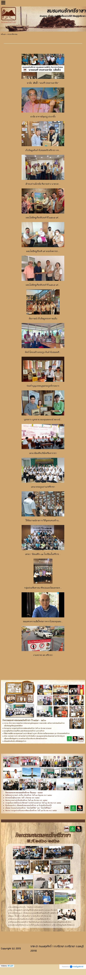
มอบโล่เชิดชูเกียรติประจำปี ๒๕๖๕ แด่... (43, 218)
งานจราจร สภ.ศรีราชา (43, 655)
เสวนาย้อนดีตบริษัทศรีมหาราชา (43, 453)
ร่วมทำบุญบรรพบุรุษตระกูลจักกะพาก (43, 386)
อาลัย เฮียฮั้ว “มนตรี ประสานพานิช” (43, 83)
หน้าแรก (3, 34)
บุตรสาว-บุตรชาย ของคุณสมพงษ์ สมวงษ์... (43, 420)
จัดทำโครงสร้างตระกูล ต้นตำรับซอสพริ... (43, 352)
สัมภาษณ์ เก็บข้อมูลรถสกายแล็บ (43, 319)
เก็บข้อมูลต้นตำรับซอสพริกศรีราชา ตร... (43, 150)
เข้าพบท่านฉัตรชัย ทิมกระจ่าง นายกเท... (42, 184)
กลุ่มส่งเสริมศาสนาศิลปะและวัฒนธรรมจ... (43, 588)
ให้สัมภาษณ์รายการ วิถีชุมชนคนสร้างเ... (43, 521)
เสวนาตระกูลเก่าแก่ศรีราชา (43, 487)
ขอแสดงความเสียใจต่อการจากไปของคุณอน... (43, 622)
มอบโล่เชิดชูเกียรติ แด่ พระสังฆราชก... (43, 251)
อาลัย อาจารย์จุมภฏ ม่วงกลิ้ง (43, 117)
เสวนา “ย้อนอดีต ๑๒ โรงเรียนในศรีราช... (43, 554)
